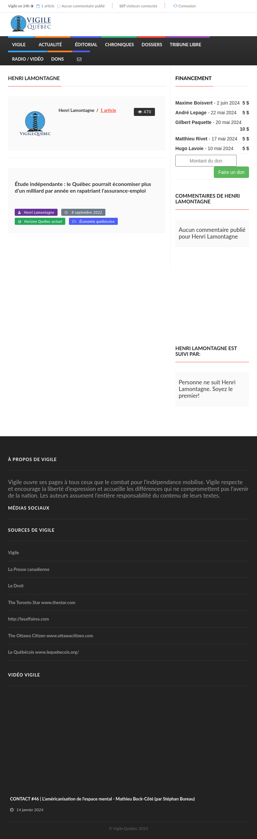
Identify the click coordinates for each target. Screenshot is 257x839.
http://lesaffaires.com (28, 619)
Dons (57, 59)
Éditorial (86, 44)
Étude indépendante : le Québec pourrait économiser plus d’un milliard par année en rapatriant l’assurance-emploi (83, 187)
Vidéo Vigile (24, 674)
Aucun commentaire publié (83, 6)
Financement (193, 78)
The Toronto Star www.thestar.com (41, 602)
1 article (47, 6)
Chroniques (119, 44)
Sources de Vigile (31, 530)
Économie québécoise (96, 221)
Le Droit (16, 585)
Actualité (50, 44)
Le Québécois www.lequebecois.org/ (43, 652)
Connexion (187, 6)
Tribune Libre (185, 44)
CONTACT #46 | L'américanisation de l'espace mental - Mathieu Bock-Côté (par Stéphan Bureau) (102, 798)
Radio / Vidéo (28, 59)
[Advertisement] (216, 296)
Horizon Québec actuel (43, 221)
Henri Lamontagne (39, 212)
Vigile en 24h (18, 6)
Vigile (18, 44)
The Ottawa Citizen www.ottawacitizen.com (50, 635)
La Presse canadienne (29, 569)
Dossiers (152, 44)
